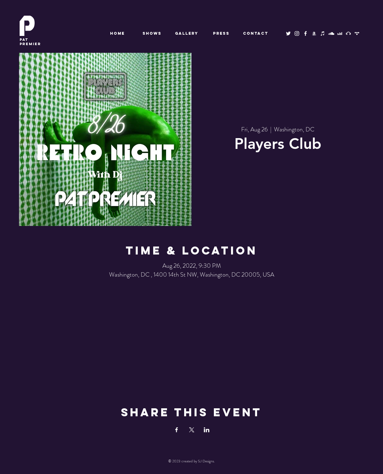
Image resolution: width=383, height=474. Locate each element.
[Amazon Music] (314, 33)
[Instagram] (297, 33)
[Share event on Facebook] (177, 429)
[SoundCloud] (331, 33)
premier (30, 41)
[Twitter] (288, 33)
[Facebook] (305, 33)
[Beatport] (348, 33)
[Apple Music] (323, 33)
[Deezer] (340, 33)
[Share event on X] (192, 429)
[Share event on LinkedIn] (207, 429)
